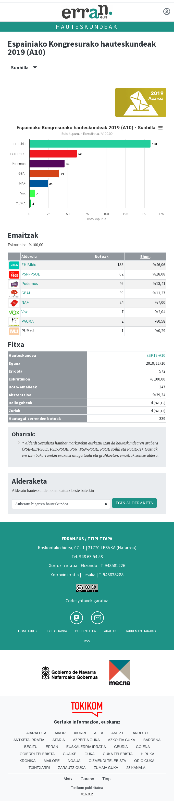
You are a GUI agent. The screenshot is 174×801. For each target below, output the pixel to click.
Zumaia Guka (106, 768)
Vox (24, 311)
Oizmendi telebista (107, 761)
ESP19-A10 (155, 355)
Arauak (110, 631)
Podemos (29, 283)
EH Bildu (28, 264)
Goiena (143, 747)
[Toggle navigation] (7, 11)
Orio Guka (144, 761)
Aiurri (80, 733)
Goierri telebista (37, 754)
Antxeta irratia (29, 740)
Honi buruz (28, 631)
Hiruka (147, 754)
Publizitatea (85, 631)
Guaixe (69, 754)
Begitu (31, 747)
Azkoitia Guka (121, 740)
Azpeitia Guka (86, 740)
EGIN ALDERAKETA (134, 503)
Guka (89, 754)
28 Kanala (135, 768)
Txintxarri (39, 768)
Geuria (121, 747)
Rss (87, 641)
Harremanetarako (140, 631)
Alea (98, 733)
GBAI (25, 292)
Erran (52, 747)
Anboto (140, 733)
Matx (68, 779)
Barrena (152, 740)
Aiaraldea (36, 733)
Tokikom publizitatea (87, 788)
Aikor (60, 733)
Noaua (74, 761)
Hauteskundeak (87, 27)
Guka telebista (118, 754)
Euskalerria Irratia (86, 747)
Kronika (28, 761)
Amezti (118, 733)
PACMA (27, 321)
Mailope (52, 761)
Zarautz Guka (71, 768)
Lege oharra (56, 631)
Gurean (87, 779)
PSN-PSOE (30, 274)
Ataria (59, 740)
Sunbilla (24, 67)
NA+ (25, 302)
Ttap (106, 779)
